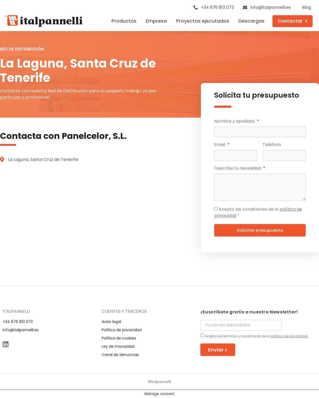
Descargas (251, 21)
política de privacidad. (289, 336)
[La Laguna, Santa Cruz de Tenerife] (94, 216)
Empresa (156, 21)
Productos (123, 21)
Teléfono (272, 145)
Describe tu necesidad (238, 168)
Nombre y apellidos (235, 121)
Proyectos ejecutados (202, 21)
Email (220, 145)
